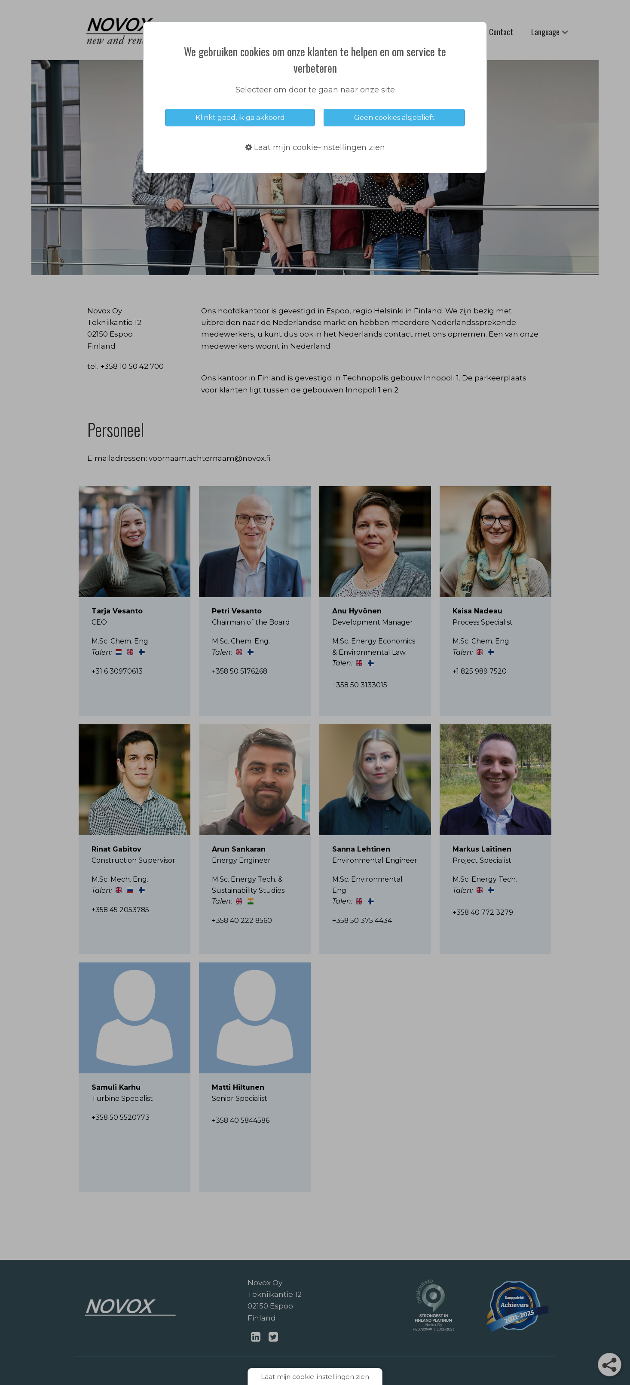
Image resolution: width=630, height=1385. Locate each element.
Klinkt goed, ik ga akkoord (240, 117)
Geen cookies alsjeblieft (394, 117)
